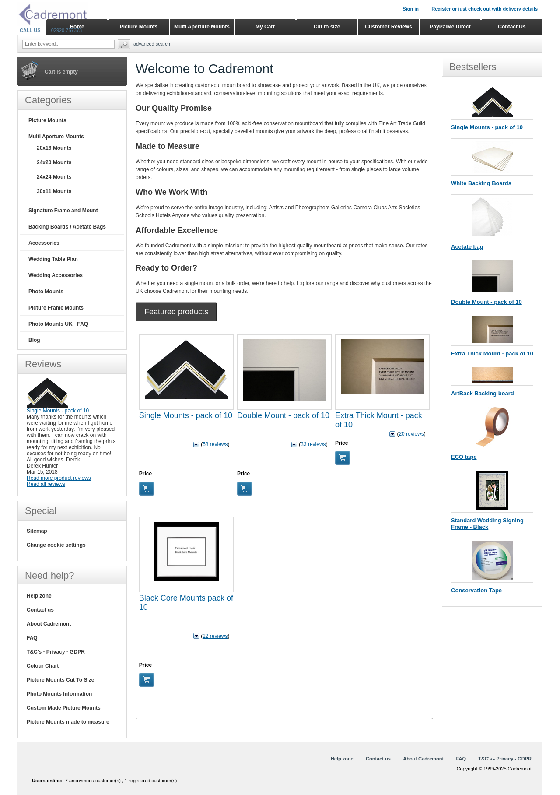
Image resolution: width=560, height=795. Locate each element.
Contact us (40, 610)
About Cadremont (49, 624)
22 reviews (215, 636)
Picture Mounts (47, 120)
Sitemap (37, 531)
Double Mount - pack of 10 (283, 415)
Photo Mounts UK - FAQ (58, 324)
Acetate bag (467, 246)
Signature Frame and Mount (63, 211)
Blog (34, 340)
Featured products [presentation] (176, 311)
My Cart (265, 27)
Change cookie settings (56, 545)
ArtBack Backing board (482, 393)
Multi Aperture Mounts (56, 137)
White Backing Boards (481, 183)
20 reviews (411, 434)
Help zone (39, 596)
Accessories (44, 243)
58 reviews (215, 444)
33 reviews (313, 444)
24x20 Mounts (54, 162)
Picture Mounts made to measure (68, 722)
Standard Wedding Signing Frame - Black (487, 523)
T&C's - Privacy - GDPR (56, 652)
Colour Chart (43, 666)
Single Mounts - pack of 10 (185, 415)
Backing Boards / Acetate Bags (67, 227)
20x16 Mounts (54, 148)
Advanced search (151, 43)
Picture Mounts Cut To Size (60, 680)
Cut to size (327, 27)
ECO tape (464, 457)
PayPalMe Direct (450, 27)
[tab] (176, 311)
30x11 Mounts (54, 191)
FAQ (32, 638)
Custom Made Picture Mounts (64, 708)
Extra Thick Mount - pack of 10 (492, 353)
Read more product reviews (59, 478)
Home (77, 27)
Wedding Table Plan (53, 259)
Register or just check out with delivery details (484, 8)
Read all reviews (46, 484)
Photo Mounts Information (59, 694)
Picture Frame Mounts (56, 308)
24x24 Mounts (54, 177)
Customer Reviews (388, 27)
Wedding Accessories (55, 275)
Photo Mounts (45, 291)
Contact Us (511, 27)
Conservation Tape (476, 590)
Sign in (410, 8)
